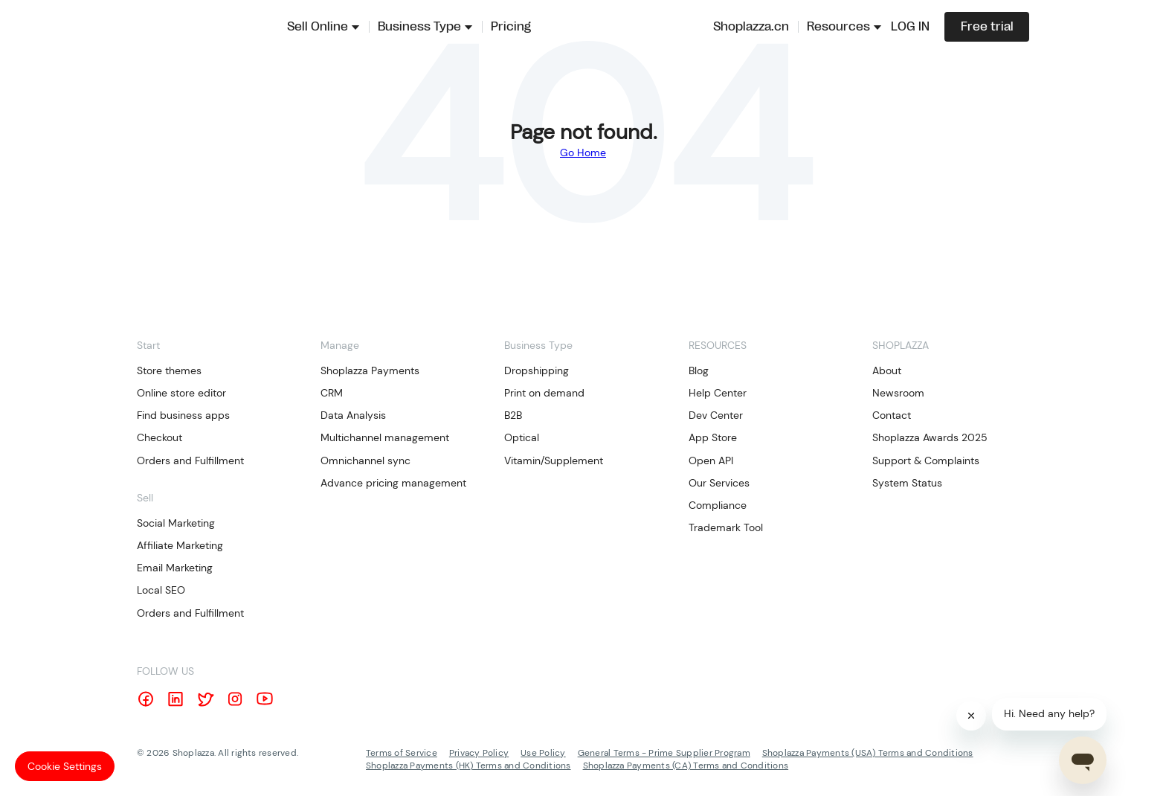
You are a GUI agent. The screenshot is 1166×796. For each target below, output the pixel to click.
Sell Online (317, 26)
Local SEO (161, 590)
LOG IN (910, 26)
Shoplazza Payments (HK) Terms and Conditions (468, 765)
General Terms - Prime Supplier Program (664, 753)
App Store (713, 437)
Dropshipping (536, 370)
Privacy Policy (479, 753)
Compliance (718, 505)
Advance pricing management (393, 483)
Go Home (583, 152)
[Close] (971, 716)
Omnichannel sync (365, 460)
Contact (891, 415)
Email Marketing (175, 567)
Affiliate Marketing (180, 545)
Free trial (987, 26)
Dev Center (716, 415)
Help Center (718, 392)
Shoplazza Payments (370, 370)
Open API (711, 460)
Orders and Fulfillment (190, 460)
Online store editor (181, 392)
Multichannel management (385, 437)
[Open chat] (1083, 760)
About (886, 370)
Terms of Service (401, 753)
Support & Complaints (925, 460)
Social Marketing (176, 523)
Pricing (511, 26)
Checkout (159, 437)
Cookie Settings (65, 766)
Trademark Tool (726, 527)
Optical (521, 437)
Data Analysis (353, 415)
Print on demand (544, 392)
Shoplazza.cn (751, 26)
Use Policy (543, 753)
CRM (332, 392)
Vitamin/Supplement (553, 460)
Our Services (719, 483)
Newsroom (898, 392)
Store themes (169, 370)
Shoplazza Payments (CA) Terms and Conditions (686, 765)
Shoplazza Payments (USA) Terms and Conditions (867, 753)
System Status (907, 483)
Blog (699, 370)
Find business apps (183, 415)
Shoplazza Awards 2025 (930, 437)
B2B (513, 415)
